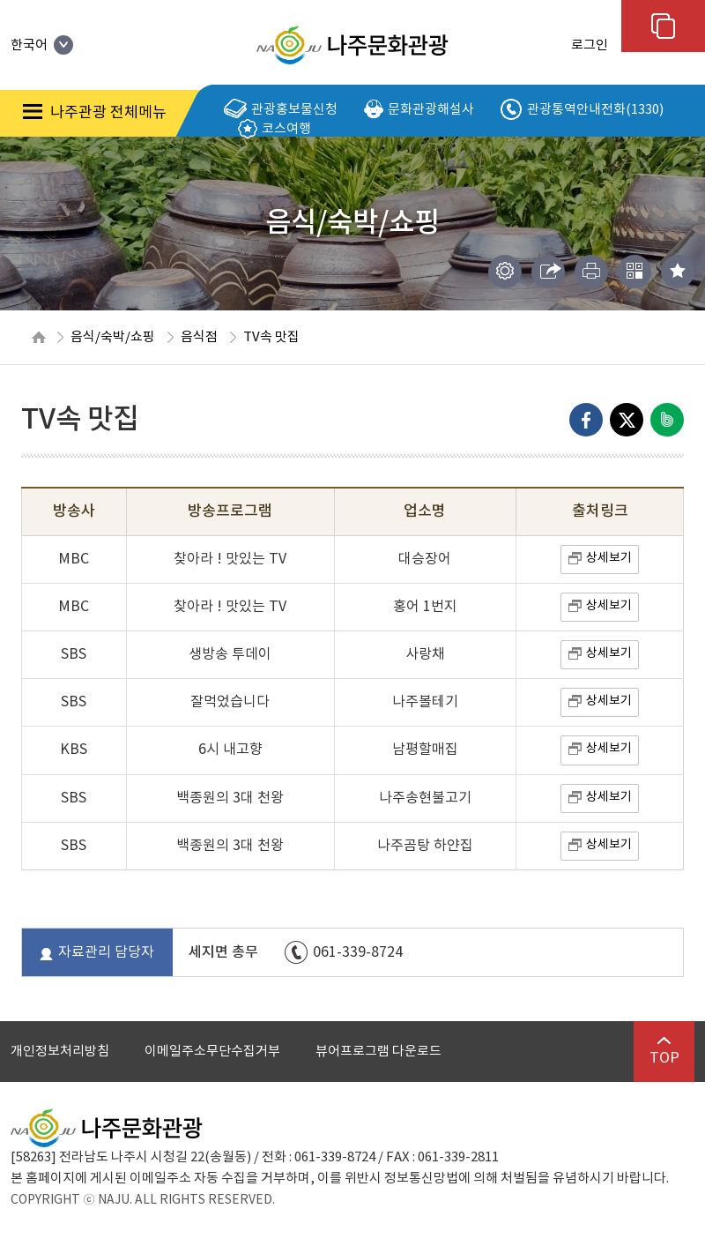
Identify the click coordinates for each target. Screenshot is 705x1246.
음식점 (199, 337)
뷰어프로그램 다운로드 (378, 1051)
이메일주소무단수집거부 (212, 1051)
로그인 (589, 45)
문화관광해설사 (419, 110)
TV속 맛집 (271, 337)
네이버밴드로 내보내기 (667, 419)
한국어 (42, 45)
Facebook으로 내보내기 (586, 419)
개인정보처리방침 (60, 1051)
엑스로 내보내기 (626, 419)
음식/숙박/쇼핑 (112, 337)
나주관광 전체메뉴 (95, 113)
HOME (38, 337)
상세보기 (609, 558)
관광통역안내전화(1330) (582, 110)
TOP (664, 1051)
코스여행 (274, 129)
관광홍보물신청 (281, 110)
